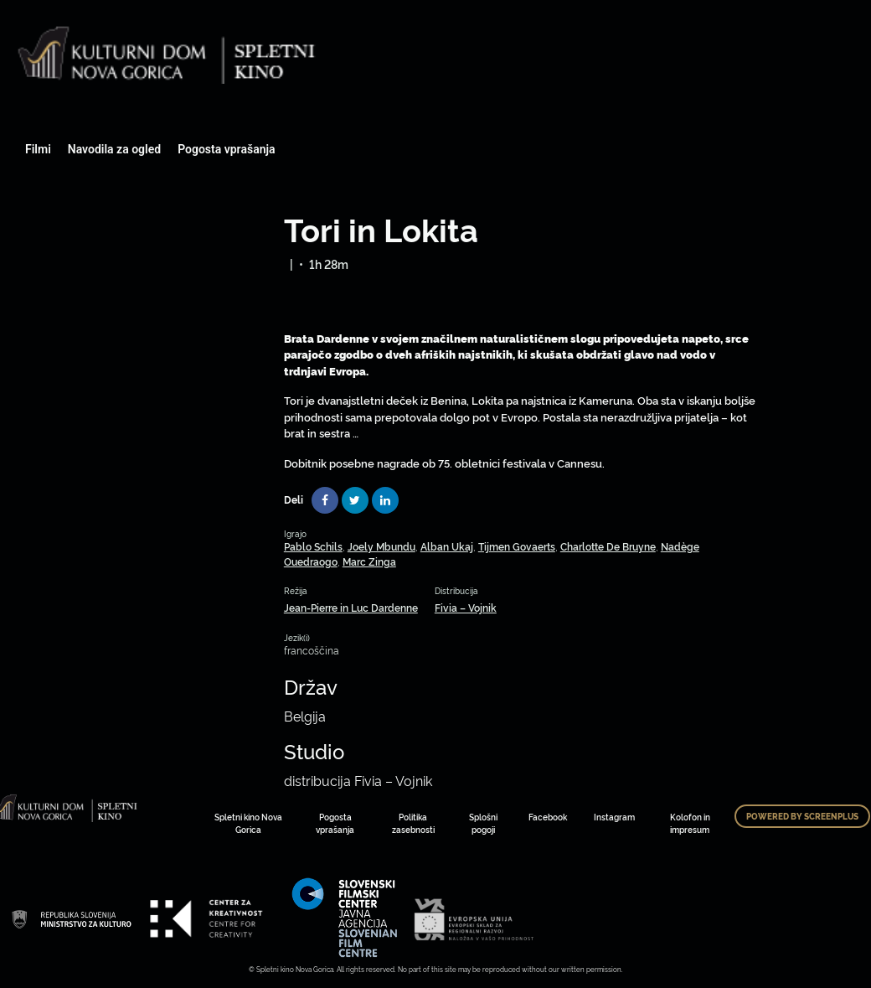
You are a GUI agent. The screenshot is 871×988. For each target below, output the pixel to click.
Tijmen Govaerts (516, 546)
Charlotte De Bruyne (608, 546)
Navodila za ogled (114, 149)
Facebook (547, 816)
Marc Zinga (369, 561)
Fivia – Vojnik (466, 607)
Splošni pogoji (483, 823)
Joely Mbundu (381, 546)
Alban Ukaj (446, 546)
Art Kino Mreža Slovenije (71, 918)
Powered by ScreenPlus (802, 816)
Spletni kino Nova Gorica (248, 823)
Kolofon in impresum (690, 823)
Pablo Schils (313, 546)
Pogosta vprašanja (226, 149)
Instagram (614, 816)
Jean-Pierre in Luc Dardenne (351, 607)
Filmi (38, 149)
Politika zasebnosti (413, 823)
